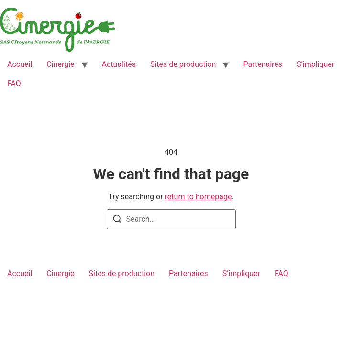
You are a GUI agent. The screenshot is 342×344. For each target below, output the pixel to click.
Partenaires (262, 64)
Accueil (19, 64)
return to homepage (198, 196)
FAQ (14, 83)
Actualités (119, 64)
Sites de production (183, 64)
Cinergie (60, 64)
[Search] (117, 220)
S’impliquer (315, 64)
